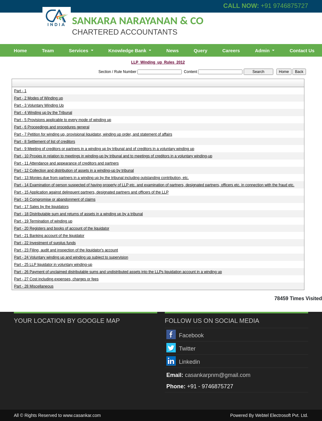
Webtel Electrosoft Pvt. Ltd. (281, 415)
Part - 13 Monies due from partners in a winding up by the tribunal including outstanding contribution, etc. (101, 178)
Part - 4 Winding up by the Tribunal (43, 112)
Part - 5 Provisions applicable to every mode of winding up (62, 120)
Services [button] (79, 50)
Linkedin (189, 362)
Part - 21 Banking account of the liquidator (49, 235)
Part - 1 (20, 91)
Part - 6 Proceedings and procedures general (51, 127)
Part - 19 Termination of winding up (43, 221)
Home (20, 50)
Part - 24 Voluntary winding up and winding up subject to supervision (71, 257)
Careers (231, 50)
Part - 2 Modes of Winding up (38, 98)
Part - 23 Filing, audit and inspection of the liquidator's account (66, 250)
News (172, 50)
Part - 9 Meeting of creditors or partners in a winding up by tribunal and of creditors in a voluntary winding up (104, 149)
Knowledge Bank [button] (127, 50)
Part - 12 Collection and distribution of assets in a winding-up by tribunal (74, 170)
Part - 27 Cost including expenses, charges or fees (56, 279)
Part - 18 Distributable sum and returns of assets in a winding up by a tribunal (78, 214)
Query (200, 50)
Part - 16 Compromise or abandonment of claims (55, 199)
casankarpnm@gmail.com (217, 375)
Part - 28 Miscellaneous (33, 286)
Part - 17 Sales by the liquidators (41, 207)
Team (48, 50)
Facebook (191, 335)
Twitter (187, 348)
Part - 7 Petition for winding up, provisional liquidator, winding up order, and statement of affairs (93, 134)
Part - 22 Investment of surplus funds (45, 243)
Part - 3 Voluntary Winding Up (39, 105)
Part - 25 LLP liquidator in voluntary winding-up (53, 264)
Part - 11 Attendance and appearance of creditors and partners (66, 163)
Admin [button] (263, 50)
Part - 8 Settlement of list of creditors (44, 141)
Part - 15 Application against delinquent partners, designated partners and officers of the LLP (91, 192)
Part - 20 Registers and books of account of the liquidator (61, 228)
